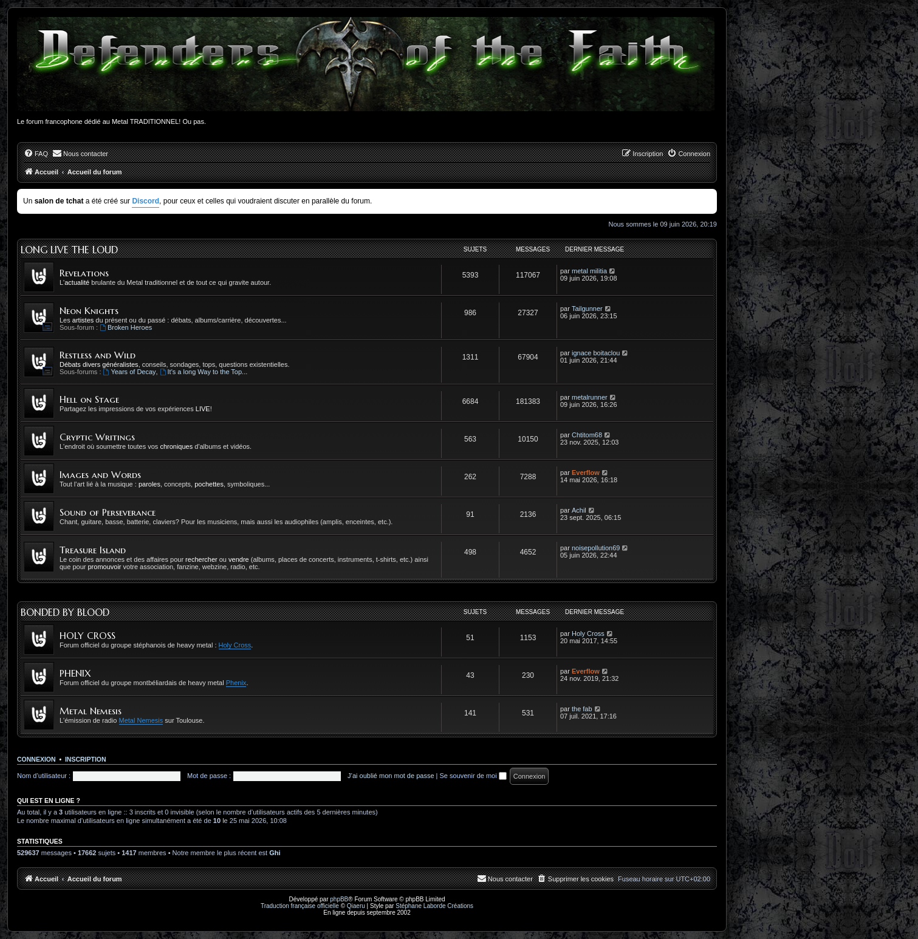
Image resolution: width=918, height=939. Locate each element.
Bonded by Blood (65, 612)
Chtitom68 (587, 435)
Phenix (236, 682)
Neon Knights (89, 310)
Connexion (36, 759)
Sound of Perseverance (108, 512)
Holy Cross (235, 645)
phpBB (339, 899)
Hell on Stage (89, 399)
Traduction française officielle (300, 906)
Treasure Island (93, 550)
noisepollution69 (596, 547)
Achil (579, 510)
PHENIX (75, 673)
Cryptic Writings (97, 437)
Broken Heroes (126, 327)
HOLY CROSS (87, 635)
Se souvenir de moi (473, 775)
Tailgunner (587, 308)
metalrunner (590, 397)
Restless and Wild (97, 355)
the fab (582, 708)
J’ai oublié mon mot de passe (391, 775)
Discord (145, 201)
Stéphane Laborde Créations (434, 906)
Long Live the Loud (69, 250)
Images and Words (100, 474)
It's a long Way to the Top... (204, 371)
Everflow (586, 472)
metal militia (589, 271)
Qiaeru (356, 906)
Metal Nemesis (91, 711)
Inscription (85, 759)
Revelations (84, 273)
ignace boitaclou (596, 353)
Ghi (274, 852)
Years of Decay (129, 371)
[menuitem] (36, 153)
